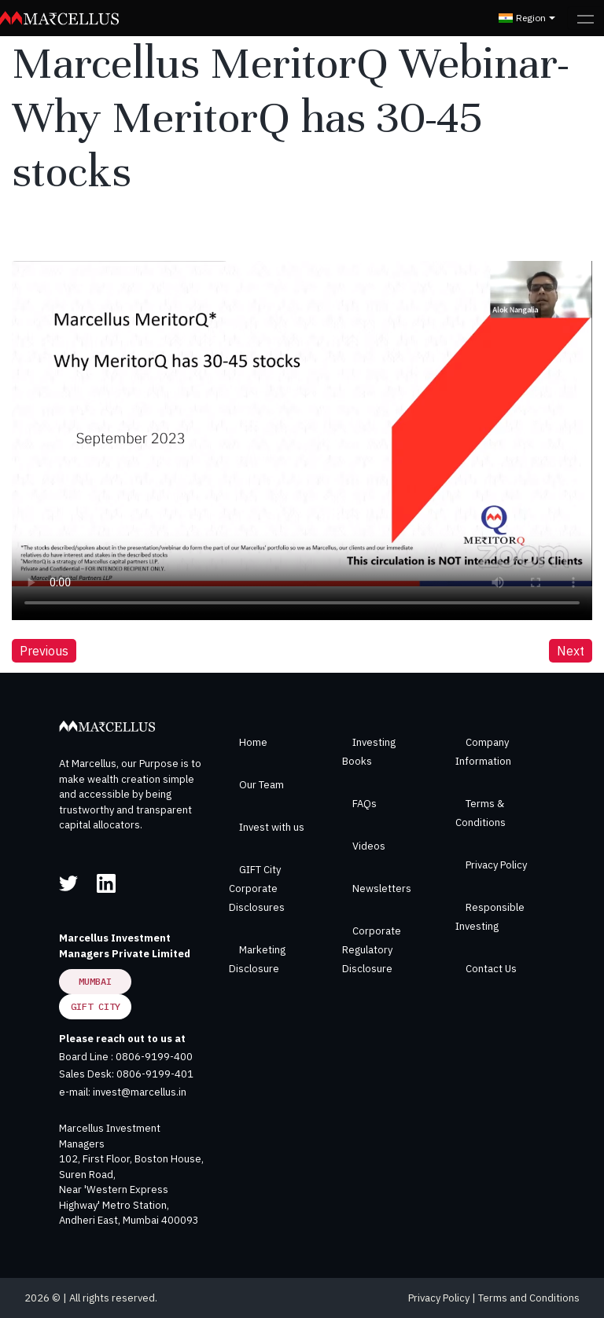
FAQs (364, 803)
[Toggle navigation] (585, 18)
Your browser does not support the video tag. (302, 423)
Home (253, 742)
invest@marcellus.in (139, 1092)
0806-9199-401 (154, 1074)
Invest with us (271, 827)
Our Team (261, 784)
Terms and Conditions (529, 1298)
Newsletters (381, 888)
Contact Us (491, 968)
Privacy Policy (496, 865)
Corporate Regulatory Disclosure (371, 949)
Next (570, 651)
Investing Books (369, 752)
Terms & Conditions (480, 813)
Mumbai (95, 981)
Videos (368, 846)
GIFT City (95, 1006)
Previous (44, 651)
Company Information (483, 752)
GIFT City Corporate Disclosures (257, 888)
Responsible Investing (490, 917)
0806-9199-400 (154, 1056)
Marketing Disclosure (257, 959)
